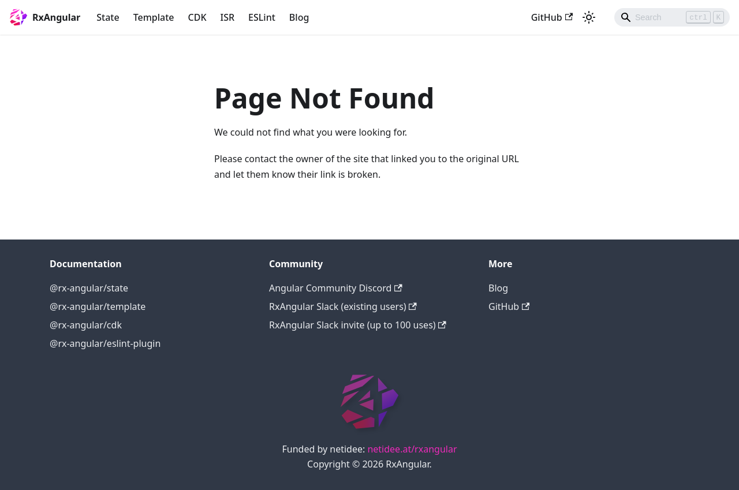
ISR (228, 17)
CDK (197, 17)
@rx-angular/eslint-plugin (105, 343)
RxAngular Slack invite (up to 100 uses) (357, 325)
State (107, 17)
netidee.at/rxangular (412, 449)
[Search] (672, 17)
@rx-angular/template (97, 306)
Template (153, 17)
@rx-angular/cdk (86, 325)
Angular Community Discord (335, 288)
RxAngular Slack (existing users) (343, 306)
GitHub (552, 17)
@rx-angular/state (89, 288)
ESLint (261, 17)
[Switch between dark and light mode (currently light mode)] (589, 17)
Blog (299, 17)
